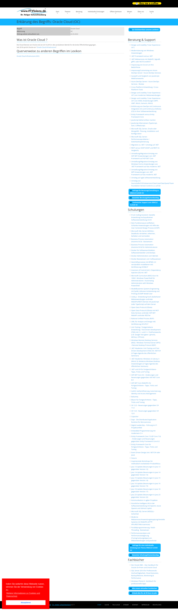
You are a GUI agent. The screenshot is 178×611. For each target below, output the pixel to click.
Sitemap (126, 605)
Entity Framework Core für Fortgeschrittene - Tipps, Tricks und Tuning (144, 446)
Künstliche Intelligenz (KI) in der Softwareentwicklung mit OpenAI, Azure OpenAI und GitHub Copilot (146, 505)
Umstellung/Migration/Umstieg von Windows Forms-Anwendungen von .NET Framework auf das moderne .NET (146, 164)
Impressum (145, 605)
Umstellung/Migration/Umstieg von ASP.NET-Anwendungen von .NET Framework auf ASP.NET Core (144, 156)
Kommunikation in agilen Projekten (144, 500)
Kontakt (135, 605)
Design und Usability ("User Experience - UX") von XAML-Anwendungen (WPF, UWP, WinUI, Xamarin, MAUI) (146, 100)
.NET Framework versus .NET (142, 56)
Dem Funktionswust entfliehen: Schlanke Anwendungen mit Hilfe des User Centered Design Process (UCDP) (145, 225)
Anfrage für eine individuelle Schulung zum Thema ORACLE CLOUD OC (144, 547)
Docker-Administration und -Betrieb (144, 256)
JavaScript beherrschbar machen (143, 120)
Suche (151, 12)
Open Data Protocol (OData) (141, 307)
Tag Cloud (116, 605)
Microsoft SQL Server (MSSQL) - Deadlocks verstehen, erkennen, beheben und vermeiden (143, 233)
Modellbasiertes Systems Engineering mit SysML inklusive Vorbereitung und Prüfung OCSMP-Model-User (145, 291)
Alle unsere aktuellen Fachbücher (143, 588)
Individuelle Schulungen (96, 12)
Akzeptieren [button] (26, 603)
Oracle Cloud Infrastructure (46, 47)
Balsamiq (134, 397)
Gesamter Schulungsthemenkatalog (144, 555)
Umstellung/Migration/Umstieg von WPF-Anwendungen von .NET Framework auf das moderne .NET (144, 172)
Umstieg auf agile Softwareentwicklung (145, 178)
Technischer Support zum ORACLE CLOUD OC (143, 203)
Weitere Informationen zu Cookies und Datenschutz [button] (23, 594)
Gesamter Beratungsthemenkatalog (144, 198)
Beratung (79, 12)
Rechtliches (157, 605)
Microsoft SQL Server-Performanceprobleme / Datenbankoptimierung (140, 139)
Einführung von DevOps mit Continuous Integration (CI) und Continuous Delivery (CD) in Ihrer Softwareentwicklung (146, 108)
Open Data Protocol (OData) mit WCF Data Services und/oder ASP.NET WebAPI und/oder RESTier (145, 312)
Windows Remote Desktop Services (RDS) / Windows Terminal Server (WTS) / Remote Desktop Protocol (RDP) (145, 342)
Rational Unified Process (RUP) (142, 318)
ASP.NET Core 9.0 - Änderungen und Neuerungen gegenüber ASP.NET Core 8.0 (145, 377)
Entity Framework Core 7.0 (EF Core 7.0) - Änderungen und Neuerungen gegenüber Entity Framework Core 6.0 (146, 438)
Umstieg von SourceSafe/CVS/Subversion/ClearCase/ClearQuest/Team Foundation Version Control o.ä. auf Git (152, 183)
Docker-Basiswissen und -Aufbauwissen (146, 259)
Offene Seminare (116, 12)
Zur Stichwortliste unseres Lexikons (144, 30)
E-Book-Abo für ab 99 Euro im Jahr (143, 593)
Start (57, 12)
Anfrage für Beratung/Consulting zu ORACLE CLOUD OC (144, 191)
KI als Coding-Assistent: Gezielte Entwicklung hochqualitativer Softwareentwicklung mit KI (143, 217)
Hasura (134, 458)
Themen (67, 12)
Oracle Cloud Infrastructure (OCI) (28, 56)
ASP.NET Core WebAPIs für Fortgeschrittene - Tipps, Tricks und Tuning (144, 385)
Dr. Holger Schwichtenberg (61, 605)
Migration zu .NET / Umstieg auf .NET (145, 145)
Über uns (141, 12)
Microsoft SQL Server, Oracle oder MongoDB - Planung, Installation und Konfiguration (145, 131)
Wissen (129, 12)
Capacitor (134, 416)
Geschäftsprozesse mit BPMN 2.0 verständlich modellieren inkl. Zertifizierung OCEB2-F (143, 264)
